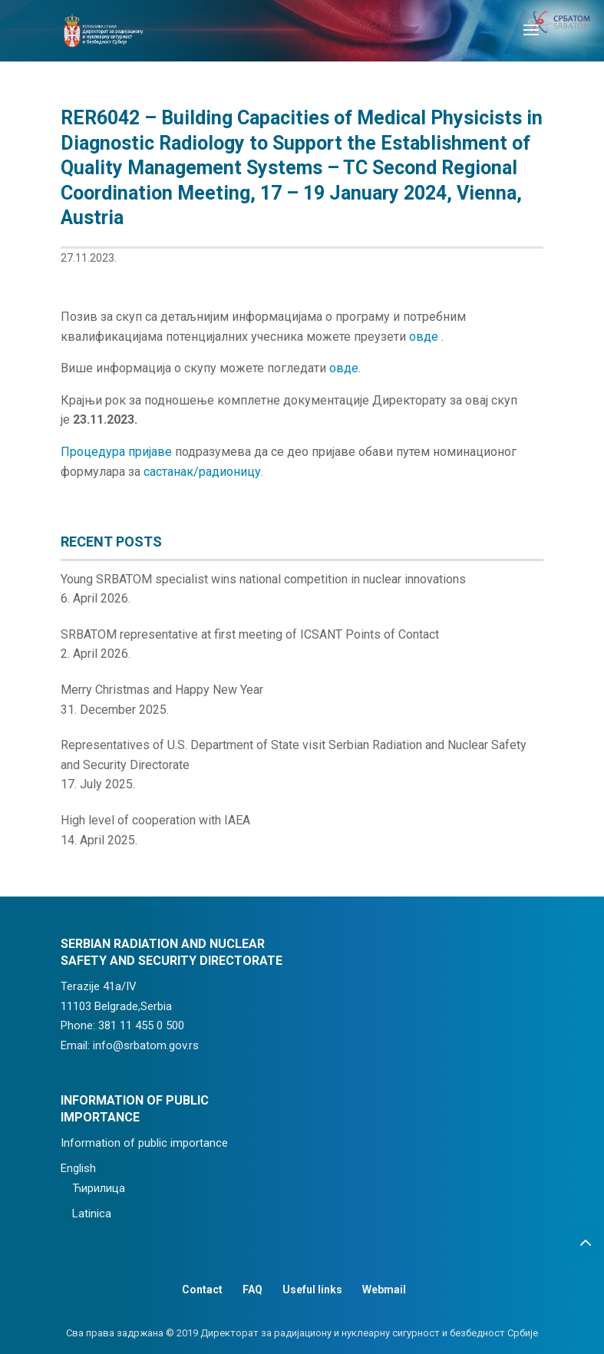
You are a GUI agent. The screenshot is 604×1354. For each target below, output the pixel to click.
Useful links (312, 1289)
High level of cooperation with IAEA (155, 820)
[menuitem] (172, 1169)
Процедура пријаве (116, 451)
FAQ (252, 1289)
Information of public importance (144, 1143)
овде (425, 336)
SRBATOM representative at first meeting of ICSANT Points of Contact (250, 634)
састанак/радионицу (202, 471)
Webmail (384, 1289)
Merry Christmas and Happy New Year (162, 689)
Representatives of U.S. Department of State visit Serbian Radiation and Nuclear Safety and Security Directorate (293, 755)
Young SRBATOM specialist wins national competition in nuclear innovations (263, 579)
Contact (202, 1289)
